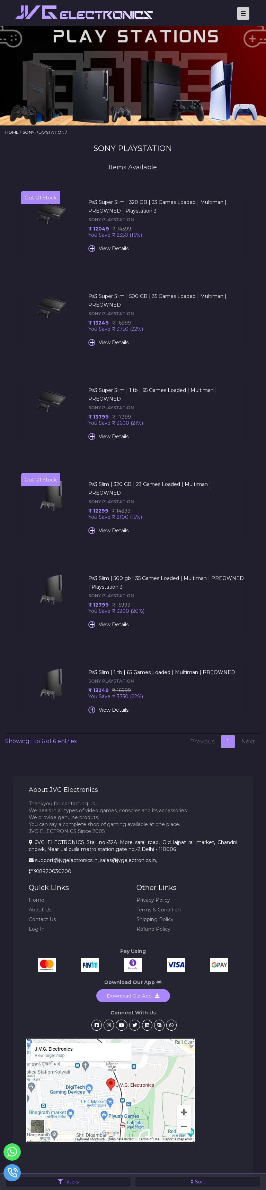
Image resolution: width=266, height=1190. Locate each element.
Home (36, 900)
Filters (68, 1182)
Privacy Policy (153, 900)
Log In (37, 929)
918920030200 (52, 871)
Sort (197, 1182)
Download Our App (133, 996)
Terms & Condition (158, 910)
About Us (40, 910)
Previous (202, 741)
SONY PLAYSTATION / (45, 132)
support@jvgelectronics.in (66, 860)
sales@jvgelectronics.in (128, 860)
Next (248, 741)
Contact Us (42, 919)
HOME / (13, 132)
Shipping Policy (155, 919)
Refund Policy (153, 929)
